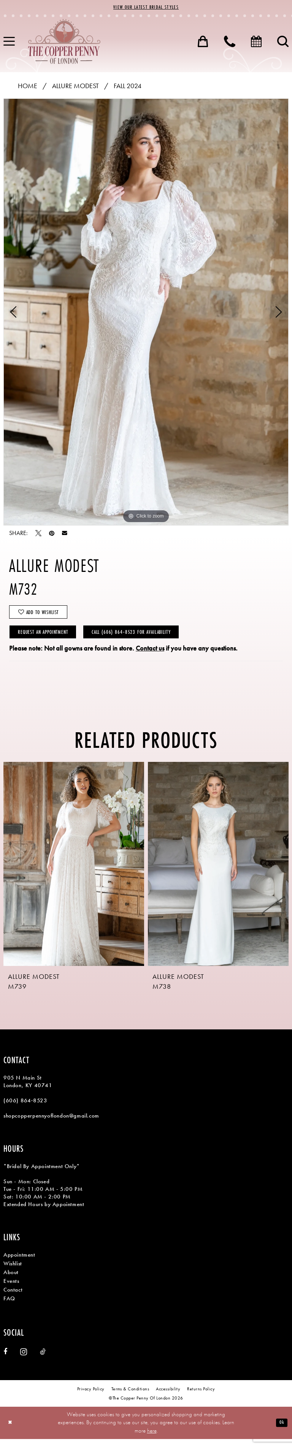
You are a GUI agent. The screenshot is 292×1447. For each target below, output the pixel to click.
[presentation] (73, 872)
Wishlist (12, 1271)
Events (11, 1289)
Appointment (19, 1263)
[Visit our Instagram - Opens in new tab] (23, 1360)
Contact (12, 1297)
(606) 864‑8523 (25, 1108)
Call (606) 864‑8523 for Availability (152, 639)
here (152, 1438)
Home (27, 86)
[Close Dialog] (11, 1431)
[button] (203, 42)
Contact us (150, 656)
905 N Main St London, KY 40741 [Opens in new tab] (27, 1089)
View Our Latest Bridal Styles (146, 8)
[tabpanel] (146, 313)
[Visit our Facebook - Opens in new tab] (5, 1360)
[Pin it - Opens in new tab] (51, 534)
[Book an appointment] (256, 42)
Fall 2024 (127, 86)
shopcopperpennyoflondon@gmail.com (51, 1123)
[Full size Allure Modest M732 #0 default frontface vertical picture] (146, 313)
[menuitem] (203, 42)
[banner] (64, 42)
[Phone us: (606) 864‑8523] (229, 42)
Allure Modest (75, 86)
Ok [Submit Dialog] (281, 1430)
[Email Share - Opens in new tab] (64, 534)
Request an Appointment (49, 639)
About (11, 1280)
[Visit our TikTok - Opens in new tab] (43, 1360)
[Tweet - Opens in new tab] (38, 534)
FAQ (9, 1306)
